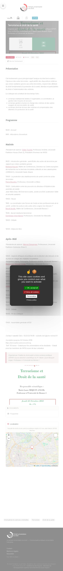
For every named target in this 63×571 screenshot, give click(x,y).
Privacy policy (31, 300)
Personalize (31, 296)
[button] (8, 435)
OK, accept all (31, 288)
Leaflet (36, 466)
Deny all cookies (31, 292)
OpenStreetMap (46, 466)
